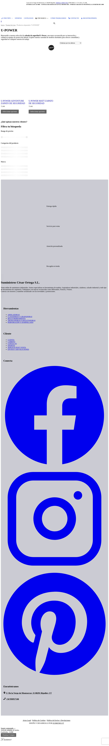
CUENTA (11, 340)
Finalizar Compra (8, 735)
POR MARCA (43, 18)
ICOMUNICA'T (58, 723)
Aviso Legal (27, 720)
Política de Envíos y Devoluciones (58, 720)
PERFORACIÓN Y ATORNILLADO (20, 322)
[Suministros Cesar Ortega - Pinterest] (54, 676)
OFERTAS (18, 18)
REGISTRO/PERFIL (90, 18)
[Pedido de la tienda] (70, 43)
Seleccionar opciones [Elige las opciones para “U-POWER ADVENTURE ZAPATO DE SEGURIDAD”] (10, 111)
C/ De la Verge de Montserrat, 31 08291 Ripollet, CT (29, 693)
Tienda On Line (11, 25)
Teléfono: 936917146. (62, 3)
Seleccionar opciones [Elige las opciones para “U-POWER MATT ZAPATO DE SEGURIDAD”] (37, 111)
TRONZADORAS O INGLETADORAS (21, 320)
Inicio (2, 25)
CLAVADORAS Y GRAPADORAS (20, 317)
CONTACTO (74, 18)
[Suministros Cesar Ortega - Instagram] (54, 569)
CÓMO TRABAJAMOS (58, 18)
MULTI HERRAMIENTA (17, 318)
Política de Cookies (38, 720)
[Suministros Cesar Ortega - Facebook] (54, 466)
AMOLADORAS (14, 315)
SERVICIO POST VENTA (17, 347)
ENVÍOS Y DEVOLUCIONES (18, 349)
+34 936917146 (12, 699)
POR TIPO (8, 18)
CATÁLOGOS (28, 18)
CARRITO (11, 342)
